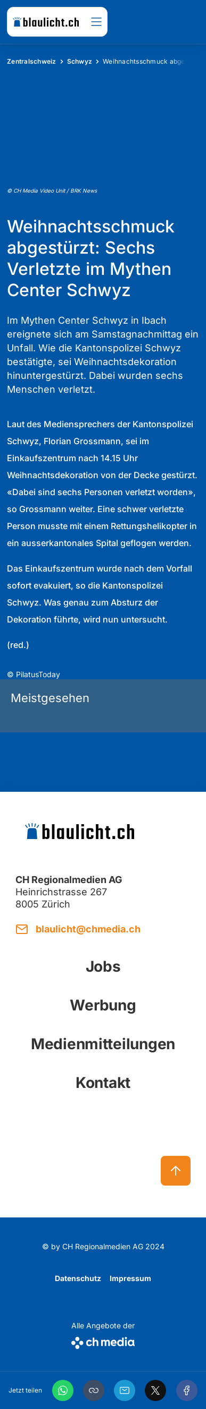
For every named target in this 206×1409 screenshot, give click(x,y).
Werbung (103, 1005)
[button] (93, 1390)
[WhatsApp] (62, 1390)
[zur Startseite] (46, 21)
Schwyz (80, 61)
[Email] (124, 1390)
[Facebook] (186, 1390)
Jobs (103, 966)
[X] (155, 1390)
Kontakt (103, 1083)
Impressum (130, 1278)
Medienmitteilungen (103, 1044)
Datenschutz (78, 1278)
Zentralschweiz (31, 61)
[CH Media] (103, 1340)
